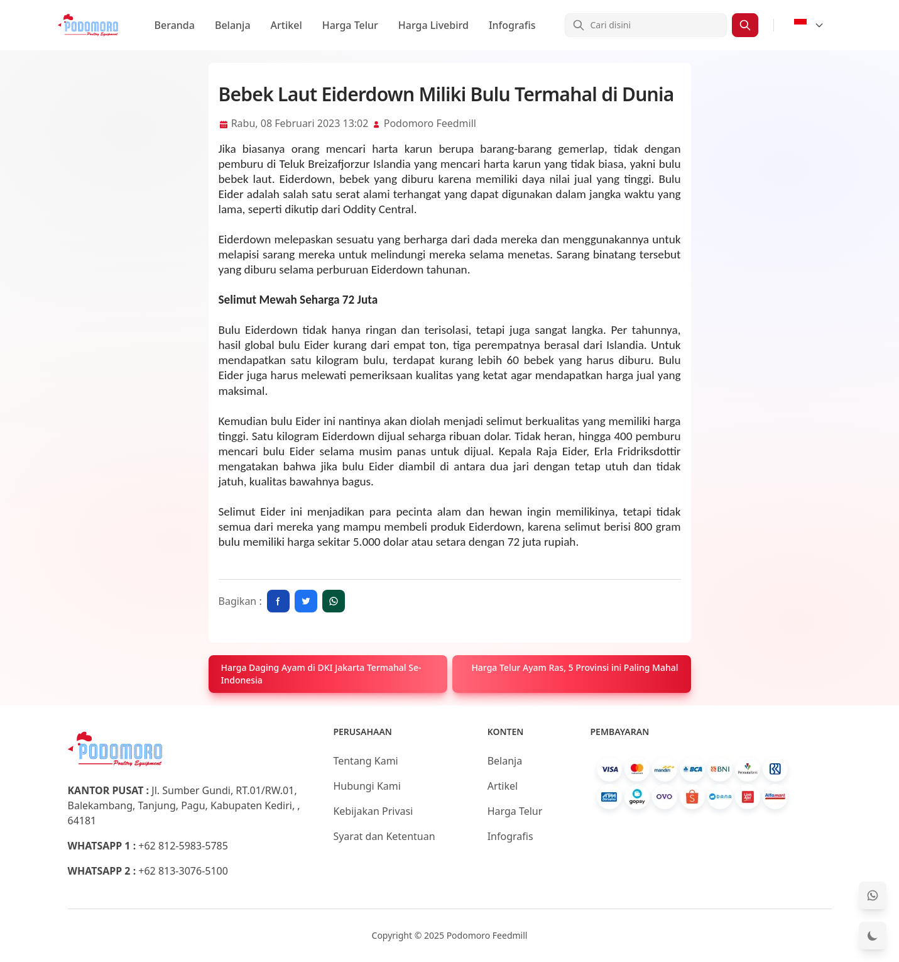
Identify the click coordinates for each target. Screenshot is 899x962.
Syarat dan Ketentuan (384, 836)
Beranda (175, 25)
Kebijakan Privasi (373, 811)
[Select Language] (809, 25)
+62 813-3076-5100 (183, 871)
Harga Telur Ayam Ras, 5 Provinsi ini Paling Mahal (574, 667)
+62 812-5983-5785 (183, 846)
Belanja (233, 25)
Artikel (286, 25)
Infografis (512, 25)
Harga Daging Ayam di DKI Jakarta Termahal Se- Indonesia (321, 673)
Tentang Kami (365, 761)
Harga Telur (350, 25)
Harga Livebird (433, 25)
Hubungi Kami (366, 786)
